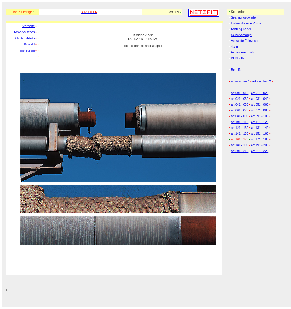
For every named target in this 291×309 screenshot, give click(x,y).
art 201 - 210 (240, 151)
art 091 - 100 (259, 116)
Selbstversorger (241, 35)
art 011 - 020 (259, 93)
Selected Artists (24, 38)
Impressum (27, 50)
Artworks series (24, 32)
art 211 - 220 (259, 151)
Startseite (28, 26)
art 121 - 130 (240, 127)
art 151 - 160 (259, 133)
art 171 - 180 (259, 139)
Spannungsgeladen (244, 17)
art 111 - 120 (259, 122)
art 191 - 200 (259, 145)
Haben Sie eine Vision (246, 23)
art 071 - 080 (259, 110)
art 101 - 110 (240, 122)
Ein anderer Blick (242, 52)
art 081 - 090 (240, 116)
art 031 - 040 (259, 98)
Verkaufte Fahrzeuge (245, 40)
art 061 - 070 (240, 110)
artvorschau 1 (240, 81)
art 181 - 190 (240, 145)
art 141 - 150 (240, 133)
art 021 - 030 (240, 98)
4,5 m (235, 46)
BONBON (237, 58)
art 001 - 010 (240, 93)
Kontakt (29, 44)
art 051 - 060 (259, 104)
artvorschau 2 (261, 81)
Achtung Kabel (241, 29)
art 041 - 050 (240, 104)
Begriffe (236, 69)
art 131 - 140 (259, 127)
